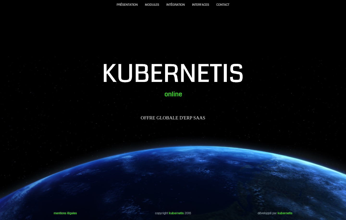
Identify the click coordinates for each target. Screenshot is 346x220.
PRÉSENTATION (127, 5)
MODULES (152, 5)
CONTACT (222, 5)
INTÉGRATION (175, 5)
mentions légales (65, 213)
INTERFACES (200, 5)
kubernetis (176, 213)
